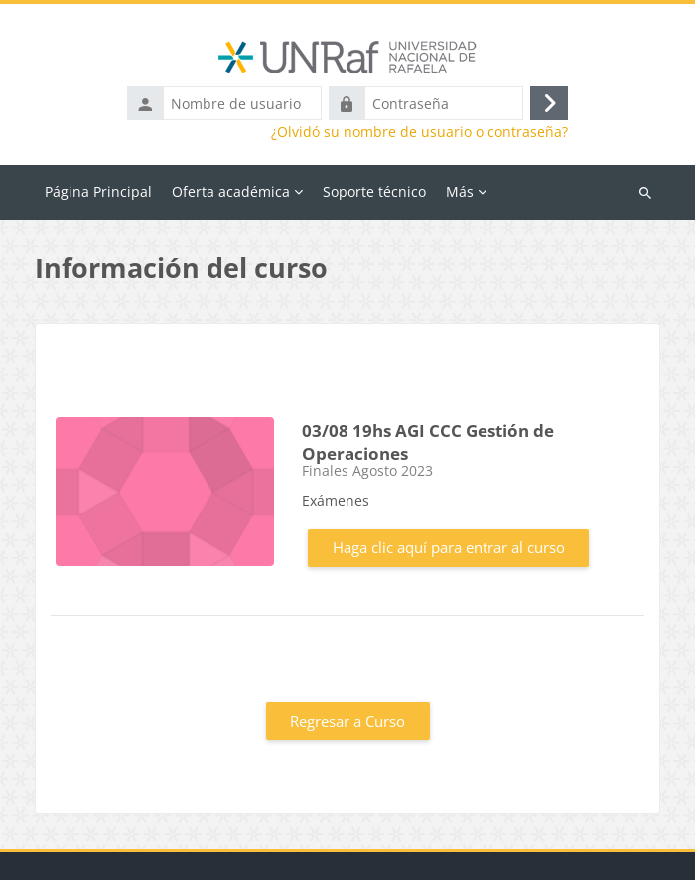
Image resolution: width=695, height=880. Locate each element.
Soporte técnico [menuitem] (374, 191)
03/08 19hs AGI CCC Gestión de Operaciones (428, 442)
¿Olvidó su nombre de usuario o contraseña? (419, 132)
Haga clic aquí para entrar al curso (449, 547)
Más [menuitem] (460, 191)
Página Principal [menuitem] (98, 191)
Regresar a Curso (347, 721)
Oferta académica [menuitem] (231, 191)
